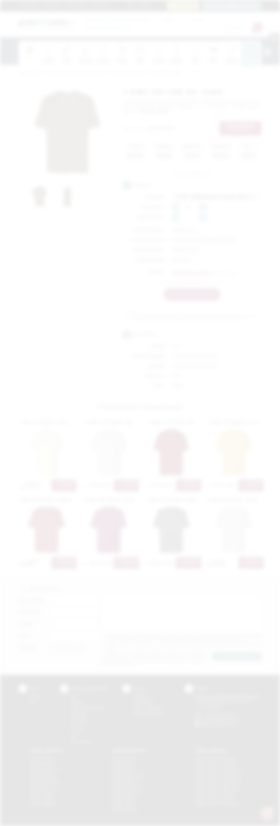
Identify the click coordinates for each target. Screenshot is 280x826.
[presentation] (267, 52)
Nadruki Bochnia (124, 758)
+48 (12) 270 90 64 (219, 714)
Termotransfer (81, 742)
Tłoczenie (78, 730)
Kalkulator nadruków (148, 713)
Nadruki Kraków (123, 770)
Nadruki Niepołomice (127, 787)
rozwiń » (111, 647)
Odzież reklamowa (57, 73)
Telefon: (26, 624)
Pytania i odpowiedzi (148, 708)
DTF (74, 696)
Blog (131, 5)
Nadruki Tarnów (123, 804)
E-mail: (24, 636)
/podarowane (225, 724)
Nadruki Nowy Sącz (126, 792)
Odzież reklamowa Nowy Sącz (218, 787)
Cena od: (168, 19)
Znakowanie (100, 5)
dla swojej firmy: (117, 19)
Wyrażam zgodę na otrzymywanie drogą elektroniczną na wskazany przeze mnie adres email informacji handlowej (183, 646)
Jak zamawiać (76, 5)
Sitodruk (77, 702)
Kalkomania (79, 713)
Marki (118, 5)
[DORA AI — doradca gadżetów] (267, 813)
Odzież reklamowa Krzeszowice (219, 770)
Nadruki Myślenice (125, 781)
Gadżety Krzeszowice (45, 770)
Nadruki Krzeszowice (128, 775)
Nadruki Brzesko (124, 764)
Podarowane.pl (29, 73)
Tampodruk (79, 719)
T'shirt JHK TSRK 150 (165, 73)
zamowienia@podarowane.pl (234, 5)
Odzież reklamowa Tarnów (215, 798)
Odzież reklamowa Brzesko (215, 758)
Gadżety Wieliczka (43, 804)
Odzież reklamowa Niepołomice (219, 781)
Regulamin (53, 5)
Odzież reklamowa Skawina (215, 792)
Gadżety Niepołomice (45, 781)
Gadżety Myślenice (43, 775)
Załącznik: (27, 648)
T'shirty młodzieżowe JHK (127, 73)
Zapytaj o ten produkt (192, 173)
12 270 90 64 (186, 5)
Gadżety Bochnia (41, 758)
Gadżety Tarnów (41, 798)
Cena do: (199, 19)
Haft (74, 736)
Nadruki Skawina (124, 798)
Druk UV (77, 725)
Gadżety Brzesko (42, 764)
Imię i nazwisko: (32, 600)
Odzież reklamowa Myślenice (217, 775)
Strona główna (29, 5)
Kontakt (145, 5)
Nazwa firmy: (30, 612)
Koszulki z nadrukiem (89, 73)
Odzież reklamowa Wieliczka (216, 804)
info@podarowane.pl (225, 719)
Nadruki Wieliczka (125, 809)
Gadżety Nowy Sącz (44, 787)
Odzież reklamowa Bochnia (215, 764)
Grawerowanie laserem (88, 708)
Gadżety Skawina (42, 792)
